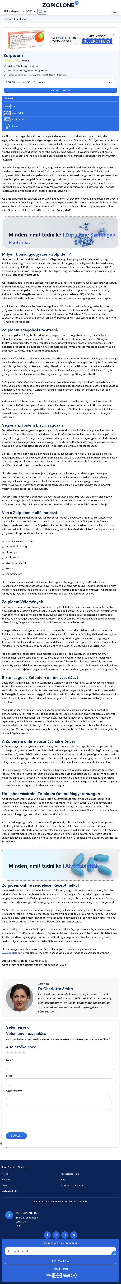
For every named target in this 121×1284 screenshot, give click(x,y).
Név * (10, 1060)
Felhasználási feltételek (71, 1185)
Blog (62, 1179)
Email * (10, 1075)
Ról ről (5, 1173)
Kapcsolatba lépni (69, 1173)
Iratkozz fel (60, 1260)
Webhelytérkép (9, 1191)
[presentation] (30, 1123)
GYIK (4, 1185)
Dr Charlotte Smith (55, 988)
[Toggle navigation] (114, 11)
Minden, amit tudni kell (62, 239)
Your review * (15, 1091)
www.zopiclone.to (13, 953)
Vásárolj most (60, 90)
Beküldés (16, 1135)
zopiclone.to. (57, 1201)
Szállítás (6, 1179)
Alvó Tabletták (82, 866)
